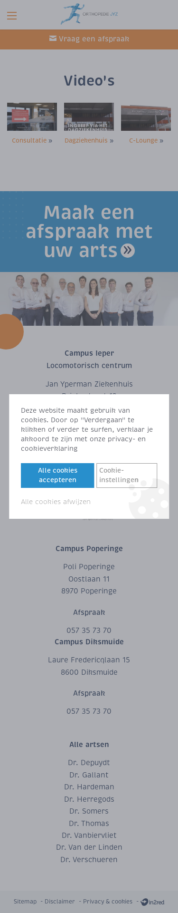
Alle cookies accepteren (57, 475)
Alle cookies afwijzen (56, 502)
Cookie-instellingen (119, 475)
